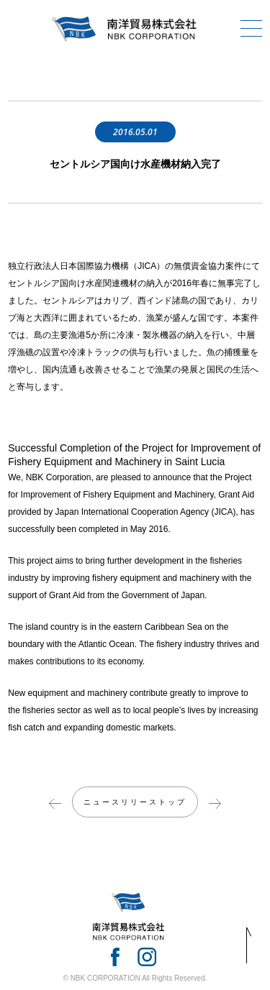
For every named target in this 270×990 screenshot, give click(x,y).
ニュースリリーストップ (135, 802)
